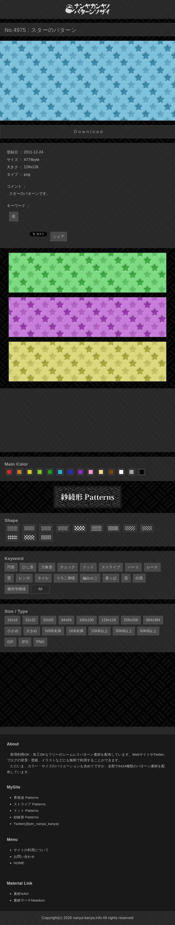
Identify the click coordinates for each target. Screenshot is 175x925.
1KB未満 (76, 631)
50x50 (48, 620)
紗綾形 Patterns (26, 817)
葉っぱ (110, 578)
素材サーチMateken (29, 900)
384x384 (153, 620)
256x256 (131, 620)
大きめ (31, 631)
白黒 (139, 578)
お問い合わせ (24, 856)
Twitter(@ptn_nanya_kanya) (36, 824)
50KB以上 (148, 631)
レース (152, 567)
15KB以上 (99, 631)
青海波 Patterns (26, 797)
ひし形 (27, 567)
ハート (133, 567)
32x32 (30, 620)
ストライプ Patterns (30, 804)
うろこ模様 (66, 578)
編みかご (90, 578)
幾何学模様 (16, 589)
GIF (10, 642)
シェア (58, 236)
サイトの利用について (31, 850)
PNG (40, 642)
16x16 (12, 620)
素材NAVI (21, 894)
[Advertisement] (87, 420)
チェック (67, 567)
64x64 (66, 620)
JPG (24, 642)
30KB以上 (124, 631)
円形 (11, 567)
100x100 (86, 620)
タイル (43, 578)
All (40, 589)
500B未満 (53, 631)
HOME (19, 863)
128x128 (108, 620)
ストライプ (111, 567)
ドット (88, 567)
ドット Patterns (26, 810)
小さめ (12, 631)
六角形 (46, 567)
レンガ (24, 578)
